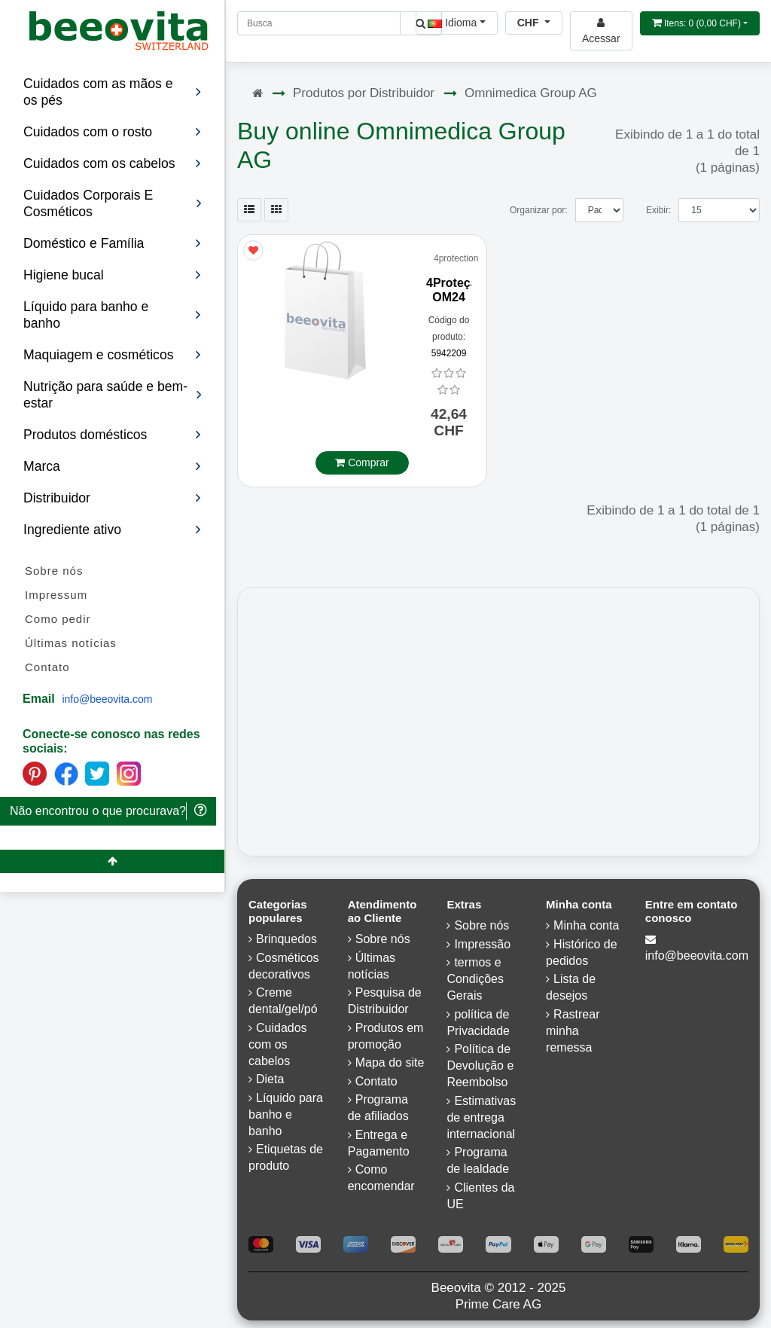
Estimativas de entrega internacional (481, 1117)
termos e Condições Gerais (475, 979)
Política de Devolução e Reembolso (479, 1065)
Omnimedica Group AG (531, 93)
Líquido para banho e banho (285, 1114)
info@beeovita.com (107, 699)
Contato (47, 667)
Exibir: (658, 210)
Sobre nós (54, 570)
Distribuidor (112, 497)
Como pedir (58, 618)
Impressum (56, 594)
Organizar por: (539, 210)
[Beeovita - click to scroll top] (112, 861)
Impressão (482, 944)
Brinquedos (286, 939)
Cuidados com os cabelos (277, 1044)
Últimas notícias (71, 643)
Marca (112, 466)
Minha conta (586, 925)
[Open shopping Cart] (700, 23)
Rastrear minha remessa (572, 1031)
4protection (456, 259)
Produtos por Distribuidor (363, 93)
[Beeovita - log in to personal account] (601, 30)
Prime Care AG (498, 1304)
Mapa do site (390, 1062)
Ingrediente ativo (112, 529)
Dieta (270, 1079)
